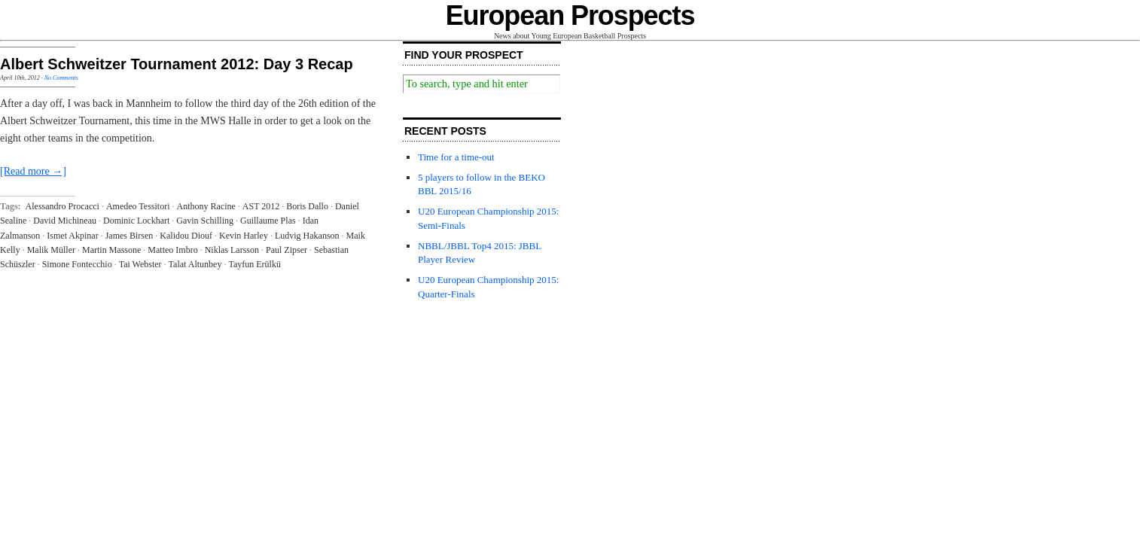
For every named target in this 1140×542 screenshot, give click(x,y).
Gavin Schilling (204, 220)
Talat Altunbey (195, 264)
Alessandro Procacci (62, 206)
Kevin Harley (243, 235)
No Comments (61, 78)
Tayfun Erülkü (254, 264)
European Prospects (570, 15)
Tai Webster (140, 264)
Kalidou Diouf (186, 235)
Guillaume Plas (268, 220)
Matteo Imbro (172, 250)
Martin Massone (111, 250)
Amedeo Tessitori (138, 206)
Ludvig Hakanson (307, 235)
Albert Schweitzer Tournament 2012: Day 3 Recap (176, 64)
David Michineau (64, 220)
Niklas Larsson (232, 250)
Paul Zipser (286, 250)
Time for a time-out (456, 157)
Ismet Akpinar (72, 235)
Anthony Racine (205, 206)
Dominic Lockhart (136, 220)
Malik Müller (51, 250)
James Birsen (129, 235)
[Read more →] (33, 171)
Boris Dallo (307, 206)
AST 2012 (260, 206)
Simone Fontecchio (77, 264)
